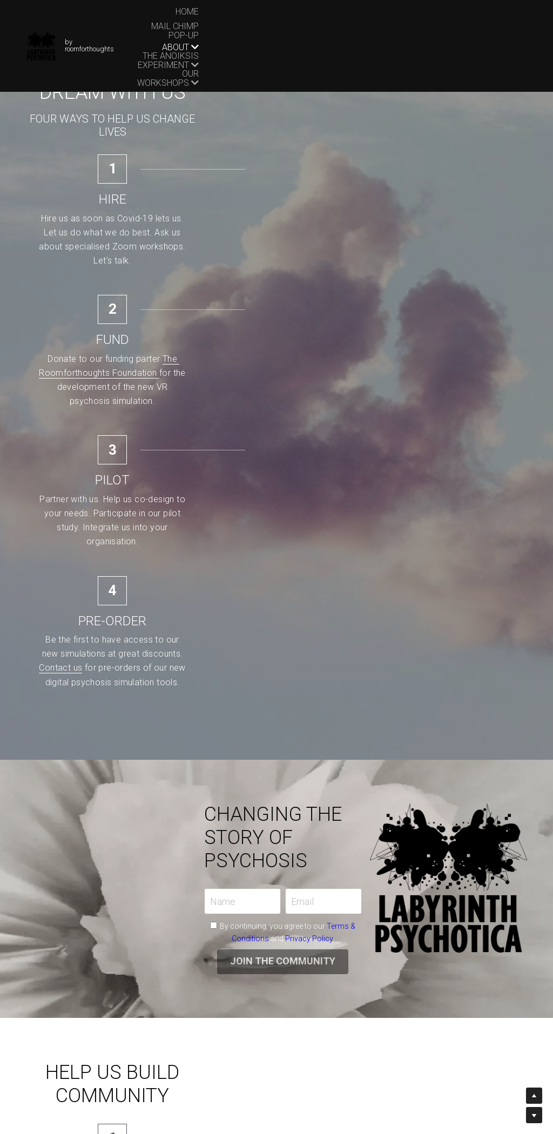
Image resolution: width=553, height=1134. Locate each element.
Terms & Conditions (186, 535)
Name (89, 511)
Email (168, 511)
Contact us (496, 233)
